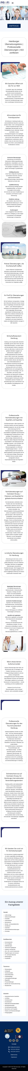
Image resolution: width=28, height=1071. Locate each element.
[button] (12, 3)
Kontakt (14, 1044)
